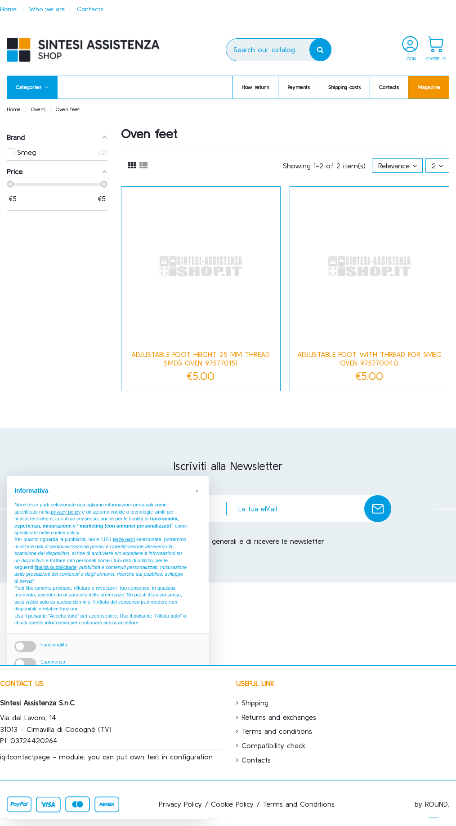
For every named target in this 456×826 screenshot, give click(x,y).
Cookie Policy (232, 804)
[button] (32, 87)
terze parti (124, 539)
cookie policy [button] (65, 532)
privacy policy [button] (65, 512)
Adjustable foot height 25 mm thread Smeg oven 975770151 (200, 358)
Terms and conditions (276, 731)
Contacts (90, 9)
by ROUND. (432, 804)
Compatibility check (273, 745)
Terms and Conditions (299, 804)
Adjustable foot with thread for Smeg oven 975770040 (369, 358)
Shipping (254, 703)
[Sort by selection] (397, 165)
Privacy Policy (180, 804)
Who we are (48, 9)
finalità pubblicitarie (56, 567)
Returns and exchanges (278, 717)
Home (9, 9)
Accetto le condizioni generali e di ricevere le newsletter (232, 541)
